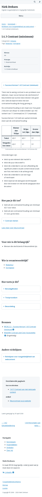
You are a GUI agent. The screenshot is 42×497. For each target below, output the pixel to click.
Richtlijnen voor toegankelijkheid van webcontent (18, 26)
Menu (21, 16)
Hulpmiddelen (12, 445)
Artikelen (10, 447)
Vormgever (16, 43)
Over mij (10, 450)
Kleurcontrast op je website (20, 401)
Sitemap (5, 485)
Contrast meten (11, 221)
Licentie (5, 488)
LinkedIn (8, 472)
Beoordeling (10, 306)
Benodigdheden (11, 289)
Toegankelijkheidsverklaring (11, 482)
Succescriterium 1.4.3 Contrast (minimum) (21, 85)
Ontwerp (13, 41)
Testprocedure (11, 297)
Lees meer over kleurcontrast (13, 228)
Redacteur (9, 43)
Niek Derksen (10, 6)
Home (4, 24)
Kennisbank (11, 24)
